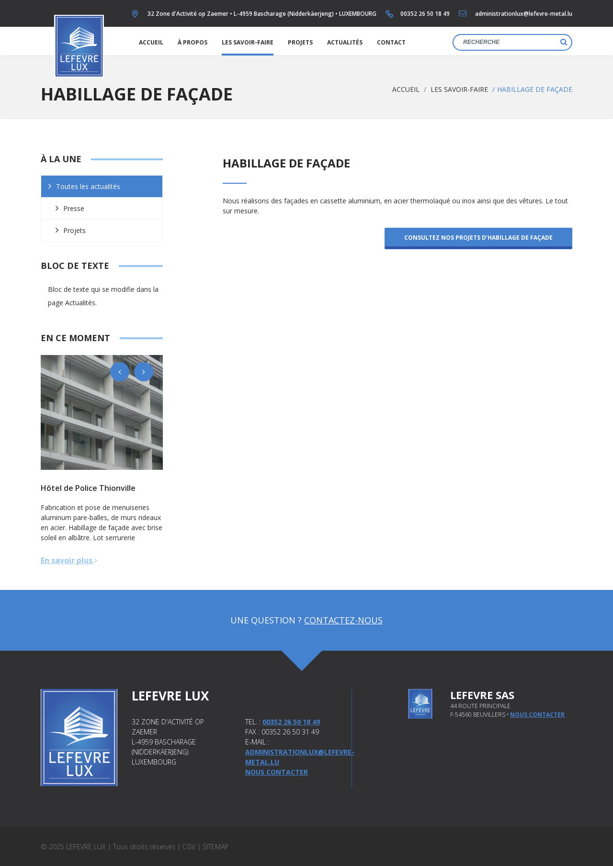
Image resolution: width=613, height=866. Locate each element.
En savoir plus (69, 560)
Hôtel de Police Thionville (88, 488)
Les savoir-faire (247, 42)
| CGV (186, 846)
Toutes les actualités (88, 186)
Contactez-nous (343, 620)
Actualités (345, 42)
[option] (102, 412)
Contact (391, 42)
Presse (73, 208)
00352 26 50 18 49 (425, 14)
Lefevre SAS (482, 695)
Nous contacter (276, 772)
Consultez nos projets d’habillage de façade (478, 237)
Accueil (151, 42)
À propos (192, 42)
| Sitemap (212, 846)
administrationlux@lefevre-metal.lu (523, 14)
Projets (300, 42)
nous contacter (537, 715)
